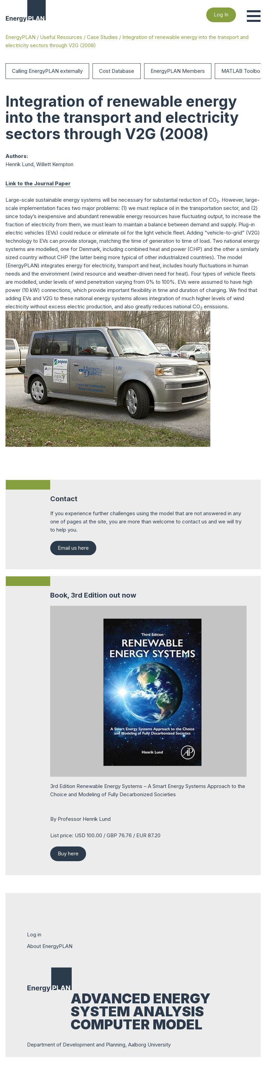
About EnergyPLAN (49, 946)
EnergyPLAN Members (178, 71)
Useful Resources (61, 37)
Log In (221, 14)
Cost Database (116, 71)
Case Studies (102, 37)
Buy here (68, 853)
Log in (34, 934)
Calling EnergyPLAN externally (47, 71)
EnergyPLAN (20, 37)
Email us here (73, 548)
